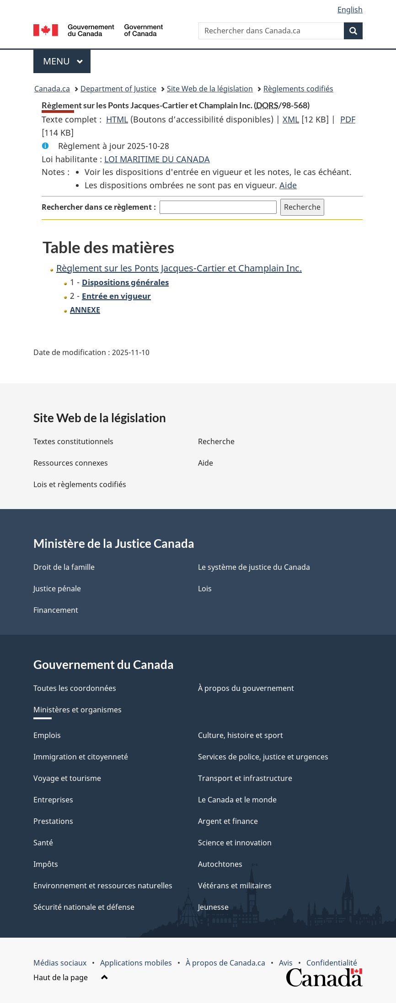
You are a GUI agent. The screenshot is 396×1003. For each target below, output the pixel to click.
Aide (288, 185)
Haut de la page (70, 977)
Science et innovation (235, 843)
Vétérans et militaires (235, 886)
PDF (347, 119)
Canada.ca (52, 89)
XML (291, 119)
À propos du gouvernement (246, 688)
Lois (205, 589)
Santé (43, 843)
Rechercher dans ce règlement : (99, 207)
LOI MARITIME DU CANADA (157, 159)
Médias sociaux (59, 963)
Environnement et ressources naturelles (102, 886)
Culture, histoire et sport (240, 735)
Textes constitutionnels (73, 441)
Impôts (45, 864)
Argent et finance (228, 821)
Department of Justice (118, 89)
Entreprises (53, 800)
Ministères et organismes (77, 710)
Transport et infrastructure (245, 778)
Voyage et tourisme (67, 778)
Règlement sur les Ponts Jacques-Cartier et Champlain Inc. (179, 268)
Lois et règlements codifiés (79, 484)
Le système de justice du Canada (254, 567)
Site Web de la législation (210, 89)
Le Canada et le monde (237, 800)
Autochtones (220, 864)
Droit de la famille (64, 567)
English (350, 10)
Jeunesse (213, 907)
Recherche (216, 441)
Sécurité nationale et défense (83, 907)
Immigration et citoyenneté (80, 757)
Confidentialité (331, 963)
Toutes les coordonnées (74, 688)
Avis (286, 963)
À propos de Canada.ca (225, 963)
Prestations (53, 821)
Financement (55, 610)
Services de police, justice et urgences (263, 757)
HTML (117, 119)
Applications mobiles (136, 963)
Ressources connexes (70, 463)
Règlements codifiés (298, 89)
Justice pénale (57, 589)
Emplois (47, 735)
